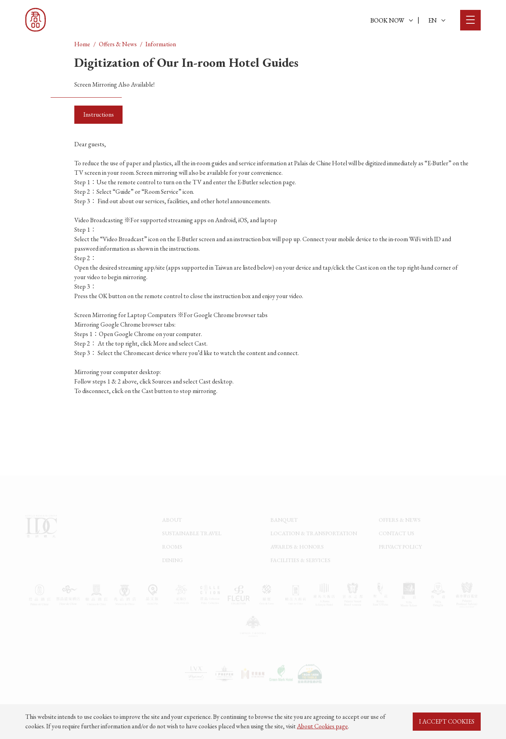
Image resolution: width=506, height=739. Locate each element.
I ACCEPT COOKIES (446, 721)
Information (160, 44)
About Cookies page (322, 726)
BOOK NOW (391, 20)
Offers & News (118, 44)
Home (82, 44)
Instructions (98, 114)
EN (436, 20)
